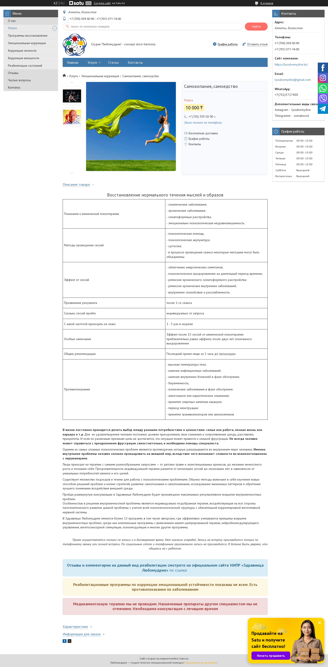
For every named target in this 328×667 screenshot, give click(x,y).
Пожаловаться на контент (201, 662)
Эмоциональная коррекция (27, 43)
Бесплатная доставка (203, 133)
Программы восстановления (27, 35)
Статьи (113, 62)
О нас (12, 21)
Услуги (12, 28)
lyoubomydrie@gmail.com (293, 80)
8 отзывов (266, 3)
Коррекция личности (22, 50)
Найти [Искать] (256, 26)
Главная (72, 62)
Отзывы (13, 73)
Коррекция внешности (23, 58)
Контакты (14, 87)
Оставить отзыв (257, 44)
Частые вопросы (19, 80)
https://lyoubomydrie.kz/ (291, 64)
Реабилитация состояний (25, 66)
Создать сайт (102, 3)
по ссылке (178, 570)
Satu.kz (183, 658)
